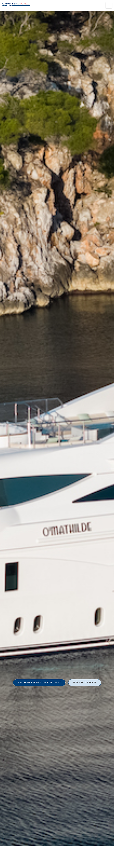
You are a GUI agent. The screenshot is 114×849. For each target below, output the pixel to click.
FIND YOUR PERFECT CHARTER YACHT (39, 682)
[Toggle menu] (109, 5)
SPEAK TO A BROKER (85, 682)
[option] (57, 424)
